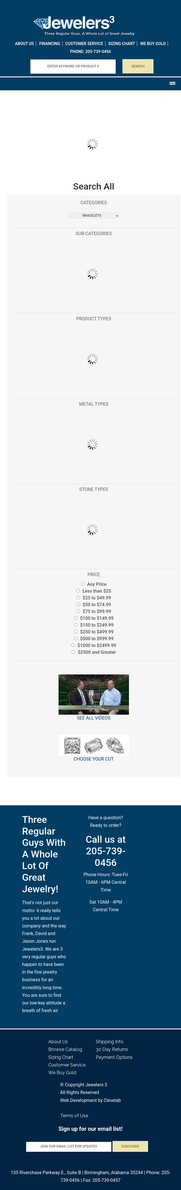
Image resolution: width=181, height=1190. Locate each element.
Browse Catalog (65, 1049)
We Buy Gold (62, 1072)
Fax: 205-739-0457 (101, 1180)
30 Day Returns (112, 1049)
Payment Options (114, 1057)
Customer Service (84, 43)
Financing (49, 43)
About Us (24, 43)
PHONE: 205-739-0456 (90, 51)
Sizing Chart (121, 43)
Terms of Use (74, 1115)
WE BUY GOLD (153, 43)
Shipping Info (109, 1041)
